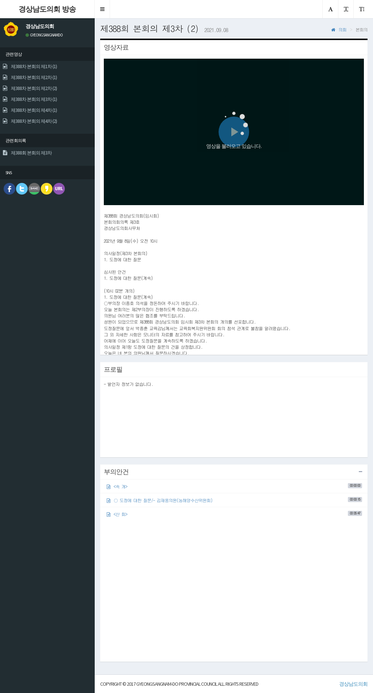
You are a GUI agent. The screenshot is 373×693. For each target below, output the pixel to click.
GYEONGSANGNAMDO (44, 35)
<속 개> (234, 486)
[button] (102, 9)
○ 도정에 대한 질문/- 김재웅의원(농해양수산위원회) (234, 500)
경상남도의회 (353, 684)
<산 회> (234, 514)
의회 (338, 29)
